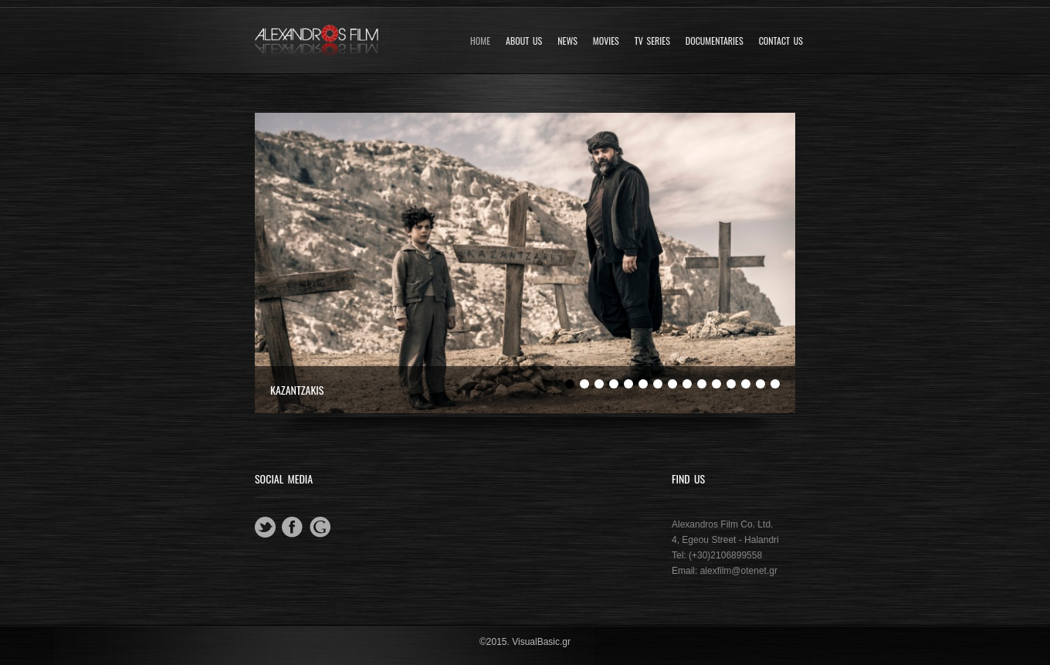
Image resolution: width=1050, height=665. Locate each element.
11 (716, 383)
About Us (524, 41)
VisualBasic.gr (541, 641)
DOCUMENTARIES (714, 41)
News (567, 41)
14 (760, 383)
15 (775, 383)
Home (480, 41)
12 (731, 383)
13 (745, 383)
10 (701, 383)
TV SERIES (652, 41)
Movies (606, 41)
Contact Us (781, 41)
